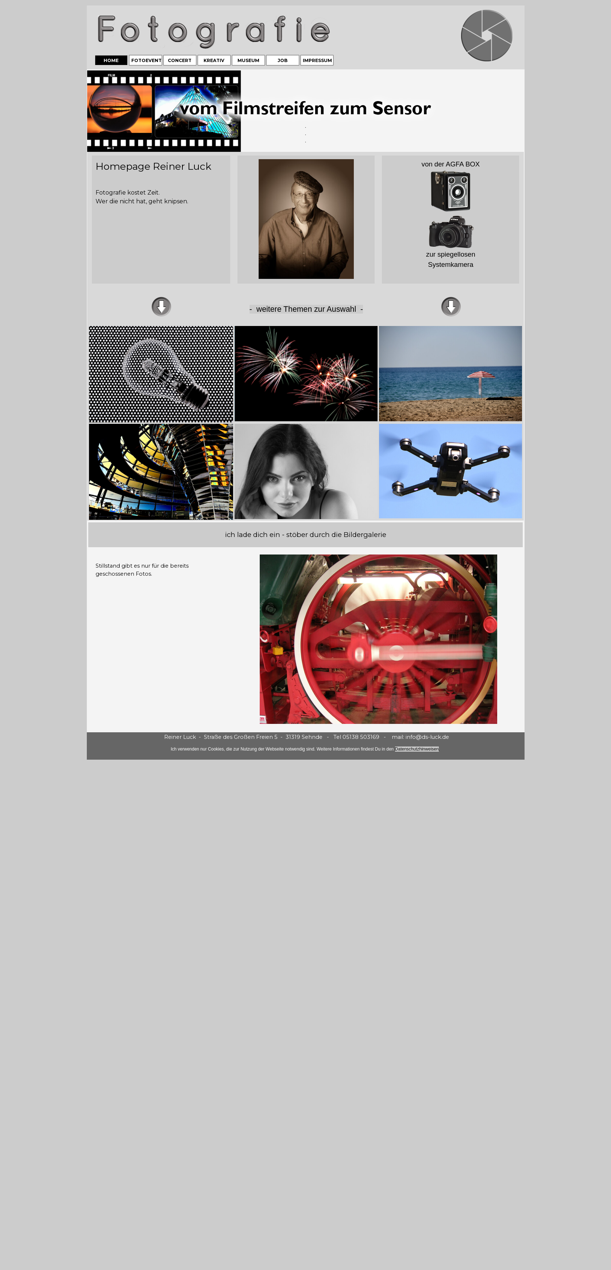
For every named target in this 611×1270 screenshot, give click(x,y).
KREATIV (214, 60)
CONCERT (180, 60)
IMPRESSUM (317, 60)
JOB (282, 60)
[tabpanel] (306, 111)
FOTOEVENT (146, 60)
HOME (111, 60)
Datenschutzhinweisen (417, 749)
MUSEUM (248, 60)
